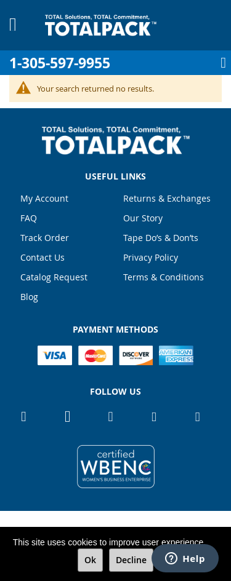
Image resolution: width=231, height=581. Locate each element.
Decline (131, 560)
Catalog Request (53, 277)
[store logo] (100, 25)
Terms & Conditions (163, 277)
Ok (90, 560)
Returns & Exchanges (167, 198)
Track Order (44, 237)
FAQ (28, 218)
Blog (29, 296)
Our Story (143, 218)
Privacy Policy (150, 257)
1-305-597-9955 (59, 63)
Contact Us (42, 257)
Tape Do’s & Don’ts (160, 237)
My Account (44, 198)
